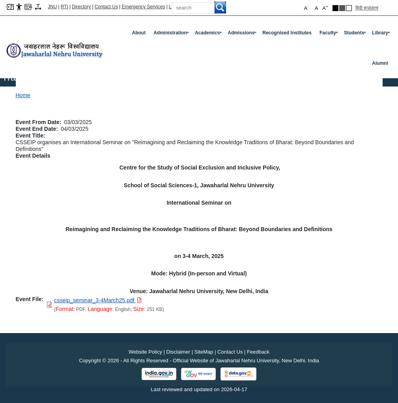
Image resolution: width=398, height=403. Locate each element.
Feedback (258, 352)
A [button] (325, 7)
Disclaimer (178, 352)
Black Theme (335, 8)
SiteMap (203, 352)
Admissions (242, 34)
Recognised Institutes (287, 33)
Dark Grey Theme (342, 8)
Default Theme (349, 8)
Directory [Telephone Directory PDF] (81, 6)
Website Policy (145, 352)
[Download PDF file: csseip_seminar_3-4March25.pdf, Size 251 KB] (98, 300)
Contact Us (106, 6)
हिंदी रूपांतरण (366, 8)
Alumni (380, 63)
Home (23, 95)
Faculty (329, 34)
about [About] (139, 33)
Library (382, 34)
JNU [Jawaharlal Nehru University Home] (52, 6)
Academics (209, 34)
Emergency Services (143, 6)
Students (356, 34)
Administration (172, 34)
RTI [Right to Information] (64, 6)
